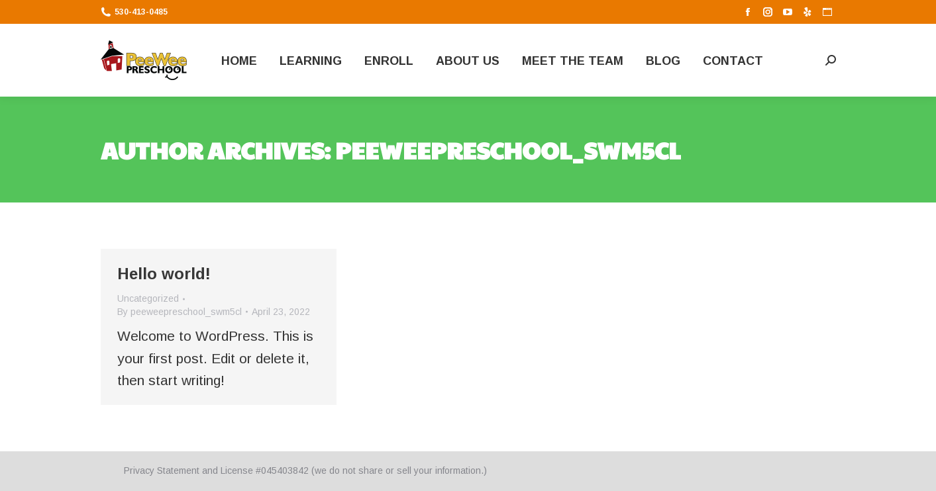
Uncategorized (148, 298)
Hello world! (164, 274)
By (179, 311)
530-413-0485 (134, 12)
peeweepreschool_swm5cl (508, 149)
